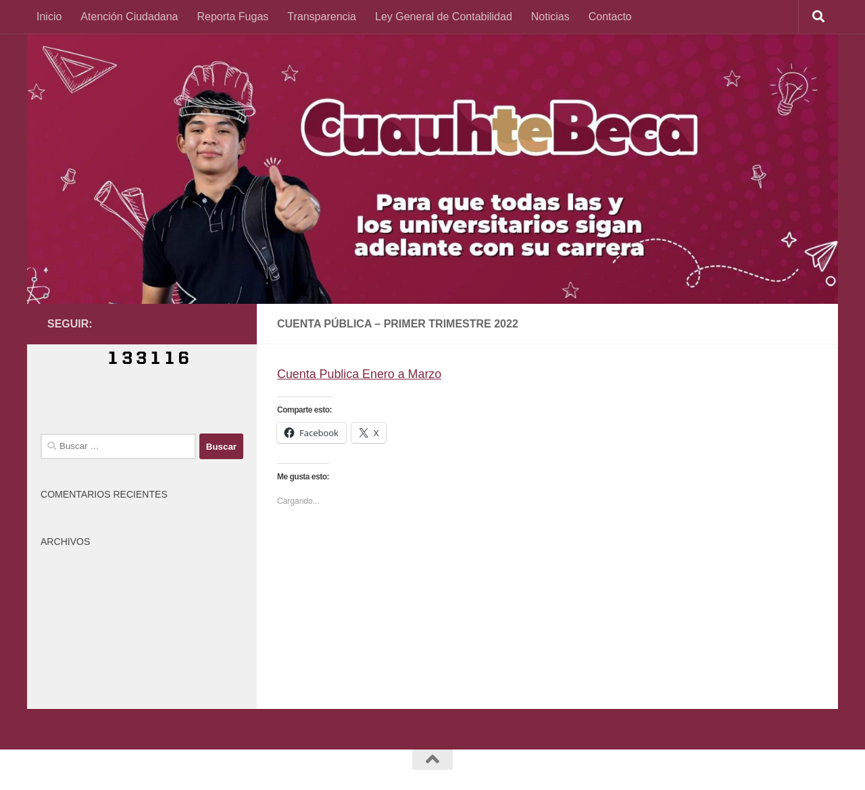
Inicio (48, 16)
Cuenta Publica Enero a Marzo (360, 374)
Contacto (610, 16)
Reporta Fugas (232, 16)
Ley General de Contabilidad (443, 16)
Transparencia (321, 16)
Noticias (550, 16)
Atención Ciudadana (129, 16)
